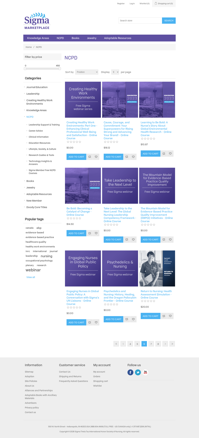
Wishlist (97, 385)
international (40, 251)
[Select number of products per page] (115, 72)
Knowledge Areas (38, 38)
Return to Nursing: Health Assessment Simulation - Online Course (156, 294)
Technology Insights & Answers (40, 163)
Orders (96, 376)
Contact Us (64, 371)
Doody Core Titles (36, 207)
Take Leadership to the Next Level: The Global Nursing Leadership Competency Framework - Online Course (120, 215)
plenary (30, 265)
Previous (123, 344)
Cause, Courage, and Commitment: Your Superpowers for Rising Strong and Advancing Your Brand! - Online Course (118, 130)
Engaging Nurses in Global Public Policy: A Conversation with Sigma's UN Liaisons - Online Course (83, 298)
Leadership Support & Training (44, 124)
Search (168, 20)
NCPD (60, 38)
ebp (39, 228)
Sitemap (29, 371)
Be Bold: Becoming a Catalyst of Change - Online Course (79, 211)
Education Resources (39, 142)
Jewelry (91, 38)
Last (172, 344)
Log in (132, 3)
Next (165, 344)
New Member (34, 200)
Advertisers (31, 402)
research (41, 265)
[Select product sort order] (86, 72)
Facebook (130, 372)
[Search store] (140, 20)
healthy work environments (40, 246)
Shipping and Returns (70, 376)
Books (75, 38)
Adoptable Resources (117, 38)
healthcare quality (36, 241)
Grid (167, 72)
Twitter (138, 372)
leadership (32, 256)
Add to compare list (89, 157)
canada (29, 227)
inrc (28, 251)
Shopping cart (100, 381)
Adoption (29, 376)
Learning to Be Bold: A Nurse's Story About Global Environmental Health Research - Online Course (156, 129)
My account (99, 371)
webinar (33, 270)
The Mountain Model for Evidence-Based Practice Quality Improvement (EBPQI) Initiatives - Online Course (157, 215)
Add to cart (76, 156)
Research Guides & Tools (41, 155)
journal (54, 251)
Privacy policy (32, 407)
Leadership (32, 93)
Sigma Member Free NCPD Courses (42, 172)
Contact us (30, 412)
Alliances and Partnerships (39, 390)
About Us (29, 385)
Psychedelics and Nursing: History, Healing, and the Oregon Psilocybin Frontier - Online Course (120, 296)
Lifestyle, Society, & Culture (42, 148)
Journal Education (37, 87)
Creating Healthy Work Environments (39, 102)
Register (121, 3)
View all (30, 277)
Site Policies (31, 381)
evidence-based (35, 232)
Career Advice (36, 130)
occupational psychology (39, 260)
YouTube (145, 372)
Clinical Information (39, 136)
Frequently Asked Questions (73, 381)
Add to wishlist (96, 157)
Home (29, 47)
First (116, 344)
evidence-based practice (40, 237)
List (173, 72)
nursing (46, 256)
